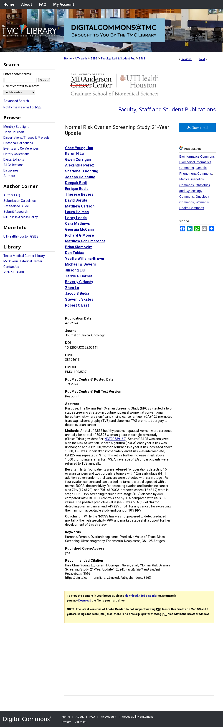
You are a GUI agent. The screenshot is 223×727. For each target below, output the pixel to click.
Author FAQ (11, 195)
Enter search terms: (17, 74)
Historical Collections (18, 143)
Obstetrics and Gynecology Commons (194, 190)
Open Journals (13, 132)
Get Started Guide (16, 206)
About (80, 716)
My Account (108, 716)
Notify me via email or (22, 107)
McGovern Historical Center (22, 261)
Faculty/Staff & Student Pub (118, 58)
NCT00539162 (115, 439)
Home (68, 58)
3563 (142, 58)
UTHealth (81, 58)
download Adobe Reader (141, 595)
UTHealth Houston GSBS (20, 236)
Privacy (66, 721)
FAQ (92, 716)
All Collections (13, 165)
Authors (9, 176)
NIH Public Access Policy (20, 217)
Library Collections (16, 154)
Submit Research (15, 211)
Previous (186, 59)
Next (202, 59)
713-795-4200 (13, 272)
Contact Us (11, 267)
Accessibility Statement (137, 716)
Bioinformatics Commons (197, 156)
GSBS (94, 58)
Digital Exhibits (13, 159)
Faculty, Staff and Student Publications (167, 109)
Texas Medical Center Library (24, 256)
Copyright (80, 721)
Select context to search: (21, 86)
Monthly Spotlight (16, 126)
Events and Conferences (21, 148)
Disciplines (10, 170)
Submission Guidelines (19, 200)
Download (197, 128)
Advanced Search (16, 101)
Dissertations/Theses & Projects (26, 137)
